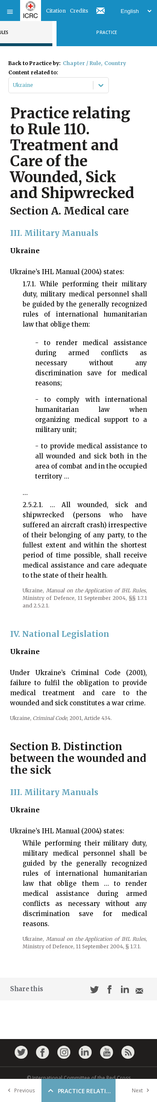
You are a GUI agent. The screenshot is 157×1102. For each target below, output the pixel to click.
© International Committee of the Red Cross (79, 1077)
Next (142, 1090)
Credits (79, 11)
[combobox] (13, 85)
